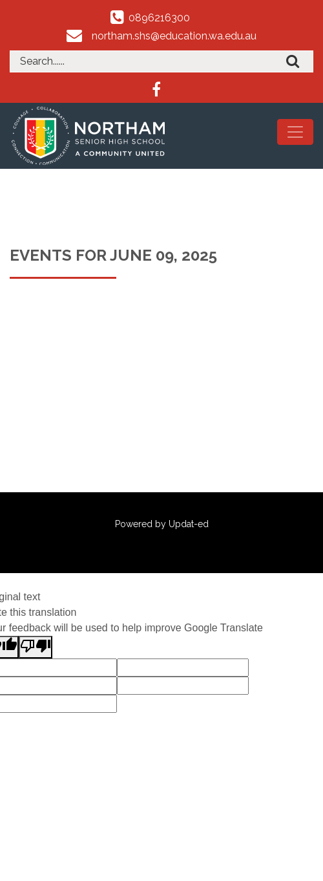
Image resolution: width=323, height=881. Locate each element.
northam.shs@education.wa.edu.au (174, 36)
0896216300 (159, 18)
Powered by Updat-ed (162, 524)
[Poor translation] (35, 647)
